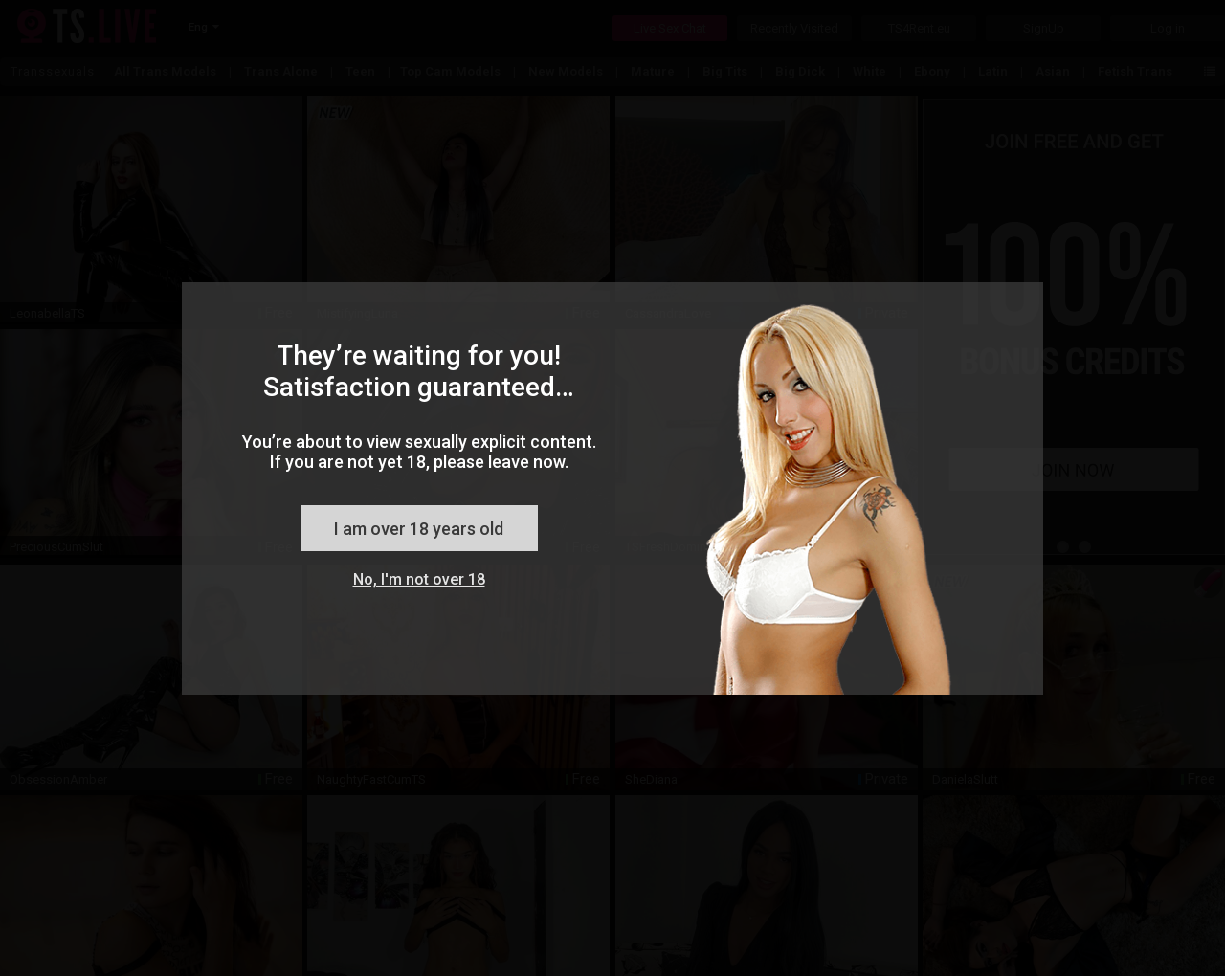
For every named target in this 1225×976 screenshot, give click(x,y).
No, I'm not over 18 (419, 579)
